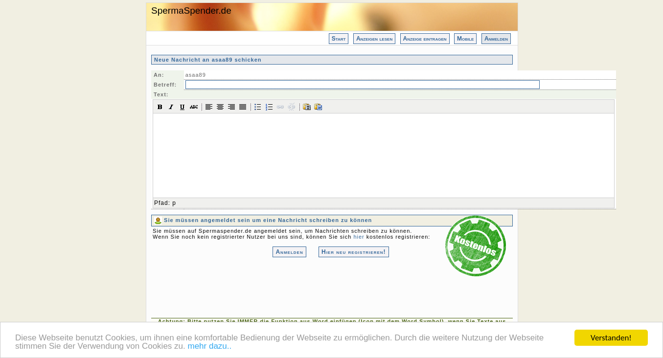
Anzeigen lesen (374, 38)
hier (358, 237)
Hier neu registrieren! (353, 251)
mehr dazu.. (209, 346)
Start (339, 38)
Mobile (465, 38)
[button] (160, 106)
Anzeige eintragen (425, 38)
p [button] (174, 203)
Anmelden (496, 38)
